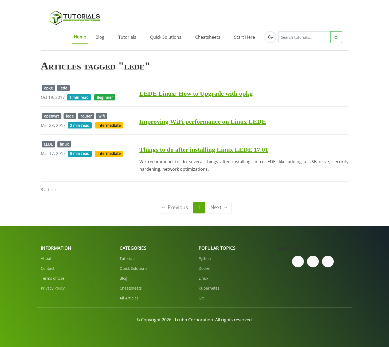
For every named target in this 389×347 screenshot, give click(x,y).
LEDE (48, 144)
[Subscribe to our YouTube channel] (328, 261)
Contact (47, 268)
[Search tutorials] (304, 37)
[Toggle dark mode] (270, 37)
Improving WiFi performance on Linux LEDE (202, 121)
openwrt (51, 116)
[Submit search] (336, 37)
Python (205, 258)
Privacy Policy (53, 288)
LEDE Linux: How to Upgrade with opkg (196, 93)
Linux (203, 278)
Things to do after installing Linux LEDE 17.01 (203, 149)
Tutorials (127, 37)
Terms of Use (52, 278)
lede (63, 88)
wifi (102, 116)
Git (201, 298)
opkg (48, 88)
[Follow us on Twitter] (313, 261)
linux (64, 144)
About (46, 258)
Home (80, 37)
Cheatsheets (207, 37)
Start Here (244, 37)
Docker (205, 268)
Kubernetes (209, 288)
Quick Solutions (165, 37)
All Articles (129, 298)
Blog (100, 37)
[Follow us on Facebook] (298, 261)
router (86, 116)
